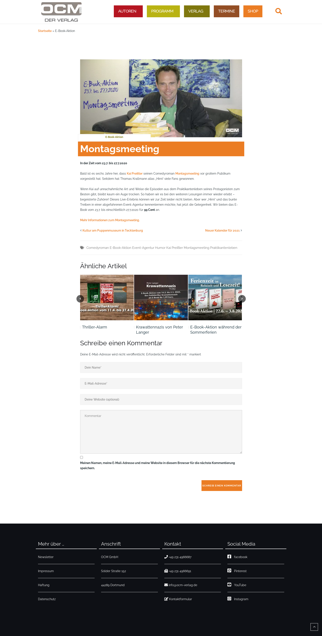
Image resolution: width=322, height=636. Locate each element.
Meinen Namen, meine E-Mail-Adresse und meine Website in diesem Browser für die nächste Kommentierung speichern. (157, 465)
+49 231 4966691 (177, 571)
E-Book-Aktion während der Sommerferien (215, 330)
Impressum (46, 571)
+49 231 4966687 (177, 557)
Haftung (43, 585)
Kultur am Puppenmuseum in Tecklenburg (112, 230)
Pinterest (237, 571)
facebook (237, 557)
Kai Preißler (135, 173)
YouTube (236, 585)
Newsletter (46, 557)
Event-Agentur (143, 248)
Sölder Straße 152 (113, 571)
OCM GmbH (109, 557)
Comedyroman (97, 248)
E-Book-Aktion (114, 137)
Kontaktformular (178, 599)
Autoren (127, 11)
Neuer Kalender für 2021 (222, 230)
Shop (253, 11)
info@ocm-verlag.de (180, 585)
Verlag (195, 11)
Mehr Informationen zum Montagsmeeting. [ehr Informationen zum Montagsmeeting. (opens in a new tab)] (110, 220)
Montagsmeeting (187, 173)
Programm (162, 11)
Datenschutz (47, 599)
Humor (160, 248)
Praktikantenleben (223, 248)
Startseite (45, 31)
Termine (226, 11)
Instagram (237, 599)
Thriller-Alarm (94, 327)
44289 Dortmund (113, 585)
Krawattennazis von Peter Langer (159, 330)
